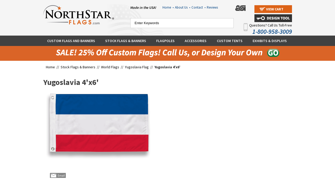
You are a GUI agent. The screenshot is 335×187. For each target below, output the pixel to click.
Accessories (195, 40)
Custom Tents (230, 40)
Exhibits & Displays (270, 40)
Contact (198, 7)
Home (168, 7)
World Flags (110, 67)
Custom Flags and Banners (71, 40)
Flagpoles (165, 40)
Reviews (212, 7)
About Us (182, 7)
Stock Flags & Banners (125, 40)
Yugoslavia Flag (137, 67)
